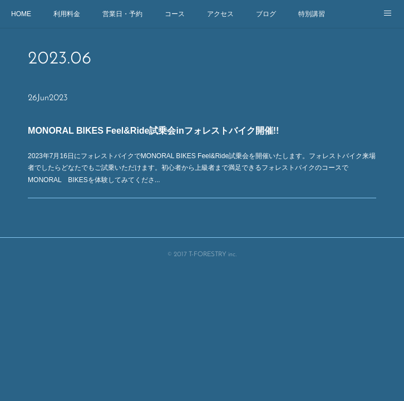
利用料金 (66, 14)
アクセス (220, 14)
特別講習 (311, 14)
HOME (21, 14)
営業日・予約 (122, 14)
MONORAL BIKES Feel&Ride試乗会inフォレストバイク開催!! (154, 131)
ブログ (266, 14)
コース (175, 14)
